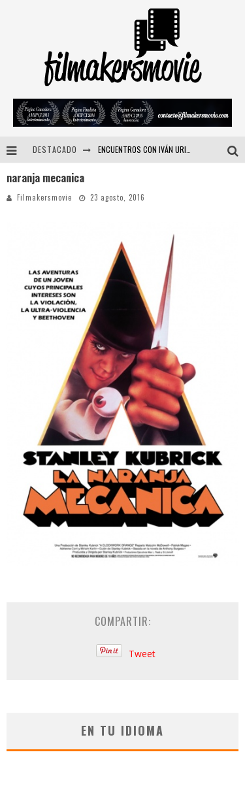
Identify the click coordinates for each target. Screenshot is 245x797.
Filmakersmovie (44, 197)
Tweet (142, 653)
